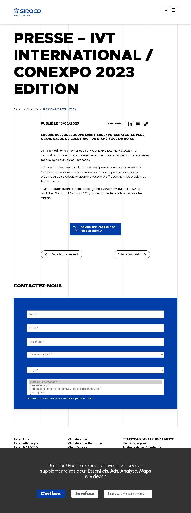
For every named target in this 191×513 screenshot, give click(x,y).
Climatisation (77, 439)
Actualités (32, 109)
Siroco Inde (21, 439)
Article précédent (65, 254)
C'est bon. (51, 493)
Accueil (18, 109)
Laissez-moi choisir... (128, 493)
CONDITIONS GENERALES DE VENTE (148, 439)
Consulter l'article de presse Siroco (94, 229)
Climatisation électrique (85, 443)
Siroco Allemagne (26, 443)
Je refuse (84, 493)
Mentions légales (135, 443)
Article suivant (128, 254)
